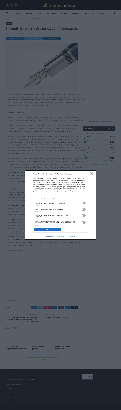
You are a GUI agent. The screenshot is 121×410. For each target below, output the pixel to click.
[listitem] (60, 199)
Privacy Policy (71, 236)
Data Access (60, 236)
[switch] (83, 203)
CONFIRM (47, 229)
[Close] (92, 174)
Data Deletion (50, 236)
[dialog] (60, 205)
